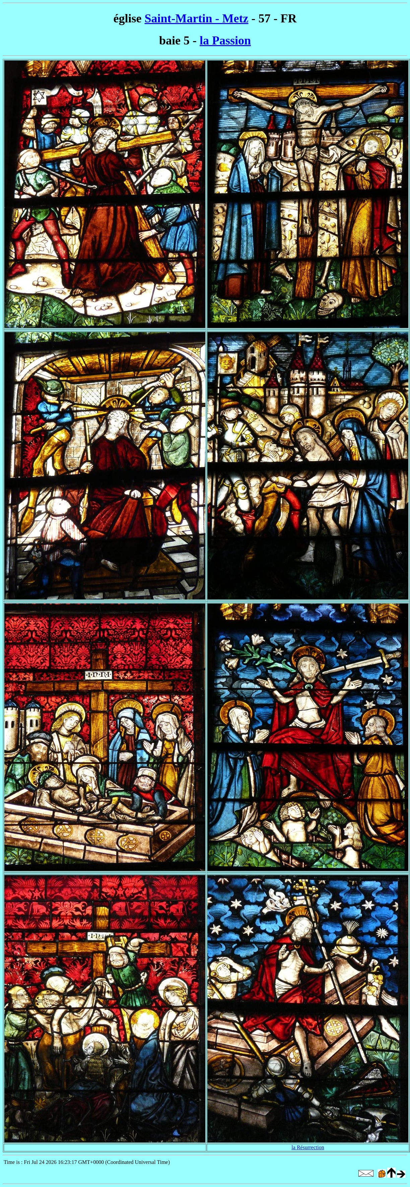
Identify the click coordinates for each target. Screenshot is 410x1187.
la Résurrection (307, 1147)
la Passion (225, 40)
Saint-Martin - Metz (197, 18)
